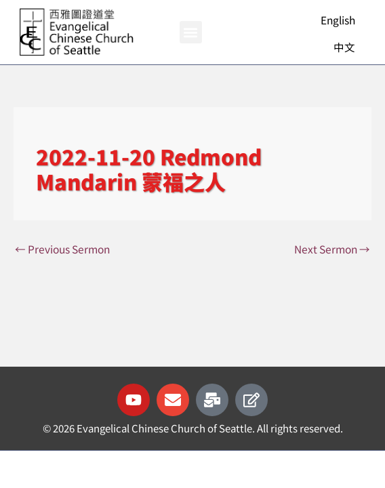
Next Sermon (332, 248)
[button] (191, 32)
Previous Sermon (62, 248)
